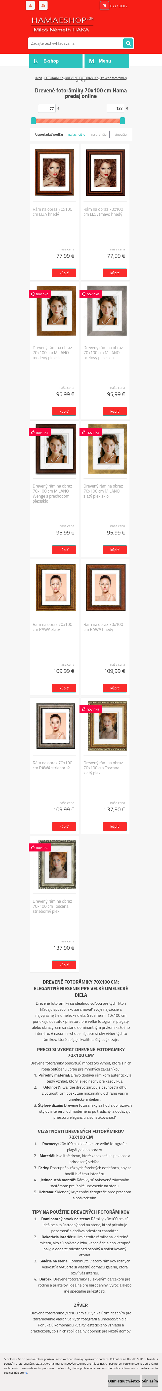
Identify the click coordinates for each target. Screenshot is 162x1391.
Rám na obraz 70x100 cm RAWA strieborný (52, 765)
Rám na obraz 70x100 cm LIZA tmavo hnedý (103, 212)
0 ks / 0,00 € (119, 6)
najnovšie (120, 134)
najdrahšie (99, 134)
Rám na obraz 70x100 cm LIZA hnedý (52, 212)
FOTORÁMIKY (54, 77)
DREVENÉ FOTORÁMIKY (81, 77)
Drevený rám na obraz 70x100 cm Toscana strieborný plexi (52, 906)
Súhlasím (150, 1381)
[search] (128, 43)
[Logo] (62, 24)
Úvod (38, 77)
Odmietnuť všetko (124, 1381)
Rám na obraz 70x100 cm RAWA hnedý (103, 627)
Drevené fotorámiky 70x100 (101, 79)
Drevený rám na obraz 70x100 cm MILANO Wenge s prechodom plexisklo (52, 494)
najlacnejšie (76, 134)
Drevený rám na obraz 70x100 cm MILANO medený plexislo (52, 352)
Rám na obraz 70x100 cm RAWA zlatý (52, 627)
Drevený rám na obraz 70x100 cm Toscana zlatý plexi (103, 767)
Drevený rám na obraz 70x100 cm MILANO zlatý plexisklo (103, 491)
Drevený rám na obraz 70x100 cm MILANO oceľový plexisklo (103, 352)
